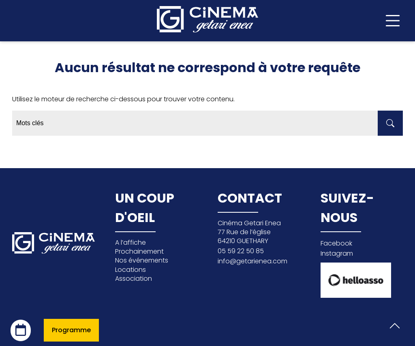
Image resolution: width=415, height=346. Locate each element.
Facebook (336, 243)
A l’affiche (130, 242)
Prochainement (139, 251)
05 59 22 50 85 (241, 251)
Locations (130, 269)
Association (133, 278)
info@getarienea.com (252, 261)
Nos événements (141, 260)
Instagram (337, 253)
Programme (71, 330)
